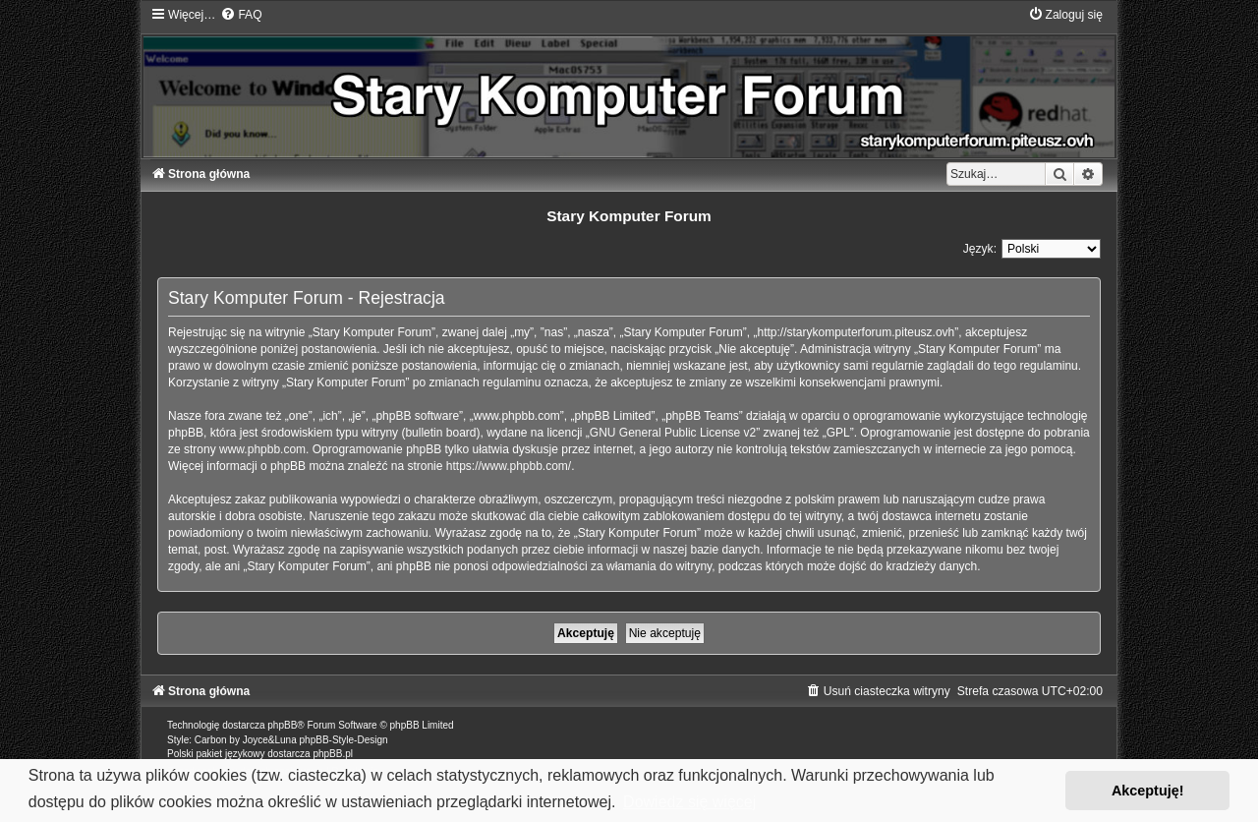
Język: (980, 249)
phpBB (282, 725)
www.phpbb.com (262, 449)
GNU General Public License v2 (673, 433)
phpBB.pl (333, 753)
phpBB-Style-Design (344, 739)
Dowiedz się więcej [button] (689, 801)
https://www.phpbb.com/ (508, 466)
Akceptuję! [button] (1148, 790)
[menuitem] (240, 15)
